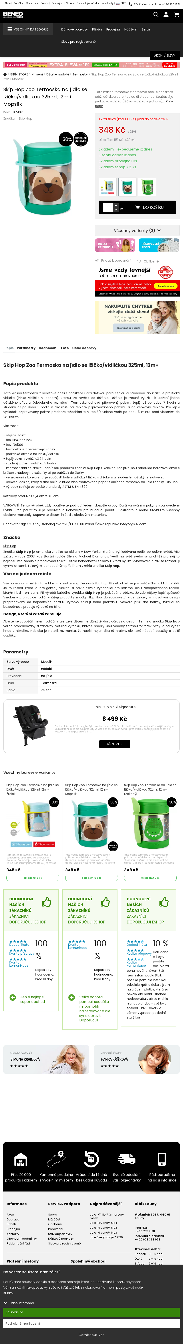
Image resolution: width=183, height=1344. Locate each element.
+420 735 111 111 (145, 1230)
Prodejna (57, 3)
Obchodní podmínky (22, 1238)
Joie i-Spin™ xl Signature (115, 706)
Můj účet (54, 1219)
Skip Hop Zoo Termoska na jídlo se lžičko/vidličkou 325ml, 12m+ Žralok (32, 789)
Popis (9, 347)
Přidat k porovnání (113, 260)
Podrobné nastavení (23, 1323)
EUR (121, 4)
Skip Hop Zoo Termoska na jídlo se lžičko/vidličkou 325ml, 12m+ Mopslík (89, 789)
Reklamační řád (18, 1243)
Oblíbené (55, 1224)
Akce (7, 3)
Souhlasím (14, 1312)
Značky (18, 3)
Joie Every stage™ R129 (106, 1237)
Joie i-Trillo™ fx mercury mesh (107, 1216)
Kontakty (107, 3)
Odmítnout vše (92, 1335)
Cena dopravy (84, 347)
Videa (70, 3)
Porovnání (55, 1228)
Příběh (97, 29)
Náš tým (130, 29)
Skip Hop (25, 118)
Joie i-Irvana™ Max (103, 1222)
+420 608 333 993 (147, 1239)
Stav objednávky (88, 3)
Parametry (26, 347)
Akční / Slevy (164, 55)
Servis (45, 3)
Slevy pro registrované (78, 41)
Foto (65, 347)
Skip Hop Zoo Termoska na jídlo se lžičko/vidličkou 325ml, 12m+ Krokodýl (148, 789)
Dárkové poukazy (74, 29)
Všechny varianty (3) (137, 230)
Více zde (115, 743)
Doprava (32, 3)
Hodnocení (48, 347)
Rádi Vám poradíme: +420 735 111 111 (154, 4)
